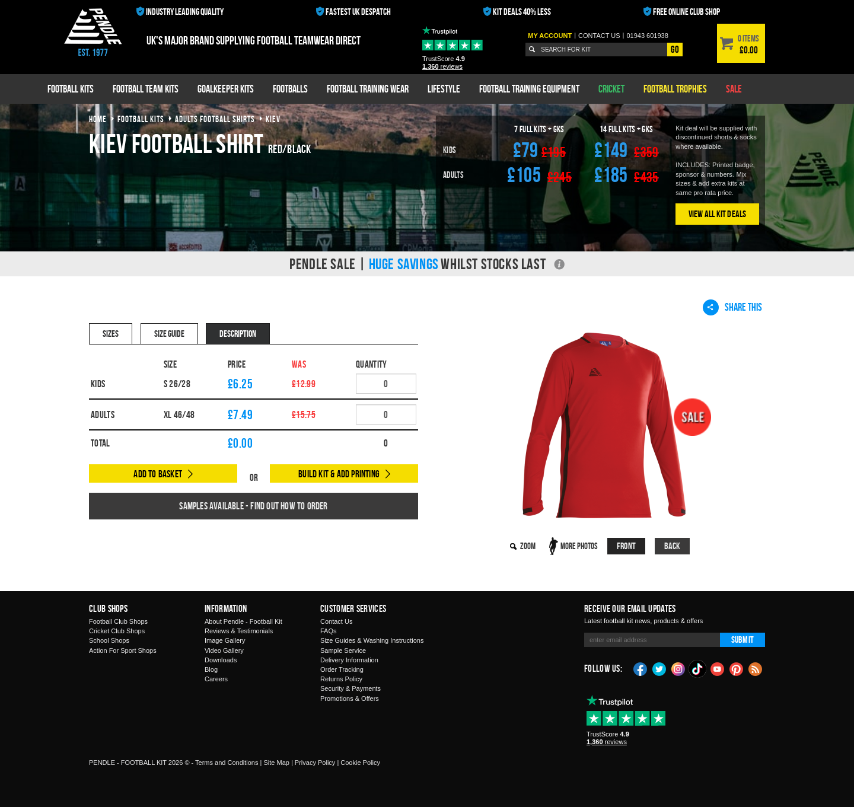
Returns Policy (341, 678)
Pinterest (736, 668)
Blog (211, 669)
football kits (140, 118)
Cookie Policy (360, 762)
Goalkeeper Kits (225, 88)
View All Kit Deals (718, 214)
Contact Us (336, 621)
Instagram (678, 668)
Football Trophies (675, 88)
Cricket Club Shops (117, 630)
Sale (734, 88)
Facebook (640, 668)
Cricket (611, 88)
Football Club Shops (118, 621)
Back (672, 546)
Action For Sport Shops (123, 650)
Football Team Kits (146, 88)
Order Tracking (342, 669)
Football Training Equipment (529, 88)
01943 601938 (647, 35)
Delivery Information (349, 660)
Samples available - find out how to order (253, 505)
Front (626, 546)
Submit (742, 639)
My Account (550, 35)
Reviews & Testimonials (239, 630)
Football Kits (70, 88)
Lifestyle (444, 88)
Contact (599, 35)
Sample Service (343, 650)
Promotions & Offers (349, 698)
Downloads (221, 660)
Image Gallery (225, 640)
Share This (732, 307)
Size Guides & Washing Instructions (371, 640)
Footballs (290, 88)
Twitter (659, 668)
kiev (273, 118)
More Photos (579, 545)
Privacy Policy (315, 762)
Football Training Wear (368, 88)
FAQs (328, 630)
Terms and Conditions (226, 762)
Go (675, 49)
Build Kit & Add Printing (339, 473)
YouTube (717, 668)
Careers (216, 678)
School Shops (109, 640)
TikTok (698, 669)
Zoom (528, 545)
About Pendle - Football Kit (243, 621)
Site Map (276, 762)
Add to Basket (157, 473)
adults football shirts (215, 118)
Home (98, 118)
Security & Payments (350, 688)
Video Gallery (224, 650)
